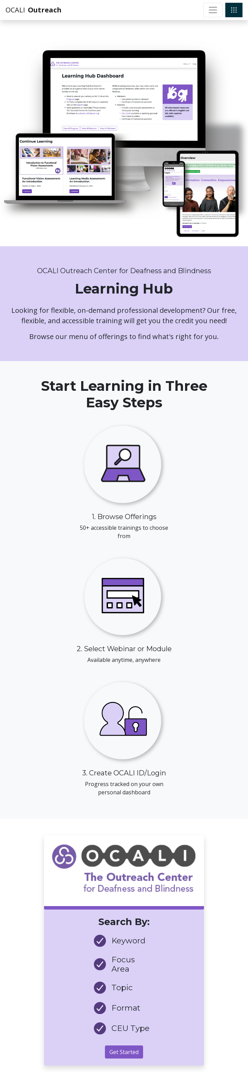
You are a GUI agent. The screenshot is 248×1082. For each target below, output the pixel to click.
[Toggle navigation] (213, 10)
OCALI (15, 9)
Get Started (124, 1052)
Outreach (45, 9)
